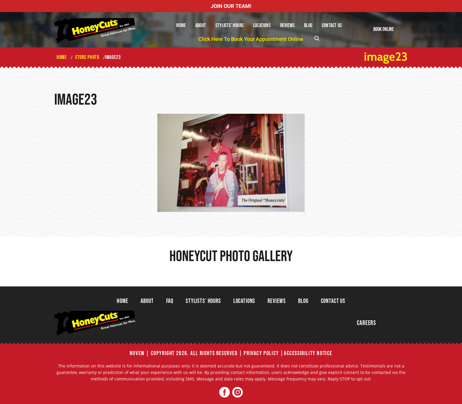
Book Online (383, 29)
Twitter (237, 392)
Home (181, 25)
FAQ (170, 301)
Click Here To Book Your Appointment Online (250, 39)
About (200, 25)
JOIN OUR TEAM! (231, 6)
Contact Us (332, 25)
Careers (366, 323)
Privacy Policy (261, 353)
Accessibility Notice (308, 353)
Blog (308, 25)
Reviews (287, 25)
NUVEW (137, 353)
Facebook (224, 392)
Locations (262, 25)
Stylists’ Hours (229, 25)
